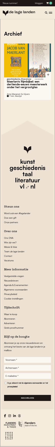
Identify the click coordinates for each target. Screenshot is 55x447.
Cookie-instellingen (13, 298)
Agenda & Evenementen (16, 285)
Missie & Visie (10, 247)
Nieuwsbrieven (11, 280)
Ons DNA (8, 238)
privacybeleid (12, 386)
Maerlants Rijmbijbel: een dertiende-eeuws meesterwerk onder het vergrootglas (27, 84)
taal (28, 174)
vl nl (27, 186)
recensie (39, 79)
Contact (8, 256)
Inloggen (39, 3)
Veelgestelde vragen (14, 276)
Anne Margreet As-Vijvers (18, 94)
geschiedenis (27, 167)
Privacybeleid (10, 294)
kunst (27, 161)
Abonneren (9, 318)
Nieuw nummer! (10, 3)
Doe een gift (10, 217)
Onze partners (11, 222)
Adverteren (9, 323)
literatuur (27, 180)
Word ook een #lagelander (17, 213)
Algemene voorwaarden (16, 289)
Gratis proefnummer (14, 327)
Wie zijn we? (10, 242)
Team (14, 251)
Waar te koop (10, 314)
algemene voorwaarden (33, 383)
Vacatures (9, 260)
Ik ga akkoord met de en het (27, 384)
